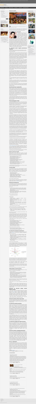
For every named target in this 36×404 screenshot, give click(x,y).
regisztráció (14, 362)
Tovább (8, 42)
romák (4, 40)
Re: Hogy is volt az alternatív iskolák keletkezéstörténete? (17, 388)
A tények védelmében (30, 50)
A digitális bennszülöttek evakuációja (32, 53)
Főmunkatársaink (11, 7)
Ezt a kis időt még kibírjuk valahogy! (31, 23)
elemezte (13, 232)
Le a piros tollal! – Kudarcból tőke (31, 39)
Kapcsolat (6, 7)
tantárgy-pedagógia (5, 41)
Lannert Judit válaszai (30, 48)
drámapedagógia (6, 37)
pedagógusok (2, 40)
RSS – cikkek (2, 12)
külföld (4, 38)
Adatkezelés (16, 7)
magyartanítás (6, 38)
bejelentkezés (17, 362)
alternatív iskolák (2, 37)
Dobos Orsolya (13, 350)
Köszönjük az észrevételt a (13, 375)
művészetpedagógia (3, 39)
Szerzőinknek (2, 7)
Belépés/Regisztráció (26, 7)
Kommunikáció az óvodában (31, 12)
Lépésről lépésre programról (13, 354)
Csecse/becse (20, 7)
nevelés (7, 39)
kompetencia (2, 38)
